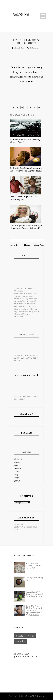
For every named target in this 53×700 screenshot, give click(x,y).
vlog (16, 475)
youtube (17, 481)
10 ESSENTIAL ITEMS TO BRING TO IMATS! (33, 565)
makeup (17, 468)
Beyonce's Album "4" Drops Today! (26, 41)
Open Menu (43, 16)
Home (27, 245)
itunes (29, 81)
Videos (17, 462)
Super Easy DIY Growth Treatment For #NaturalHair (34, 594)
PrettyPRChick (19, 48)
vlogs (16, 478)
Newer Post (15, 245)
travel (17, 471)
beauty (17, 465)
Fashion (18, 459)
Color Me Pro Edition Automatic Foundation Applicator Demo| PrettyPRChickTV (34, 610)
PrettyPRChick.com (35, 696)
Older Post (39, 245)
